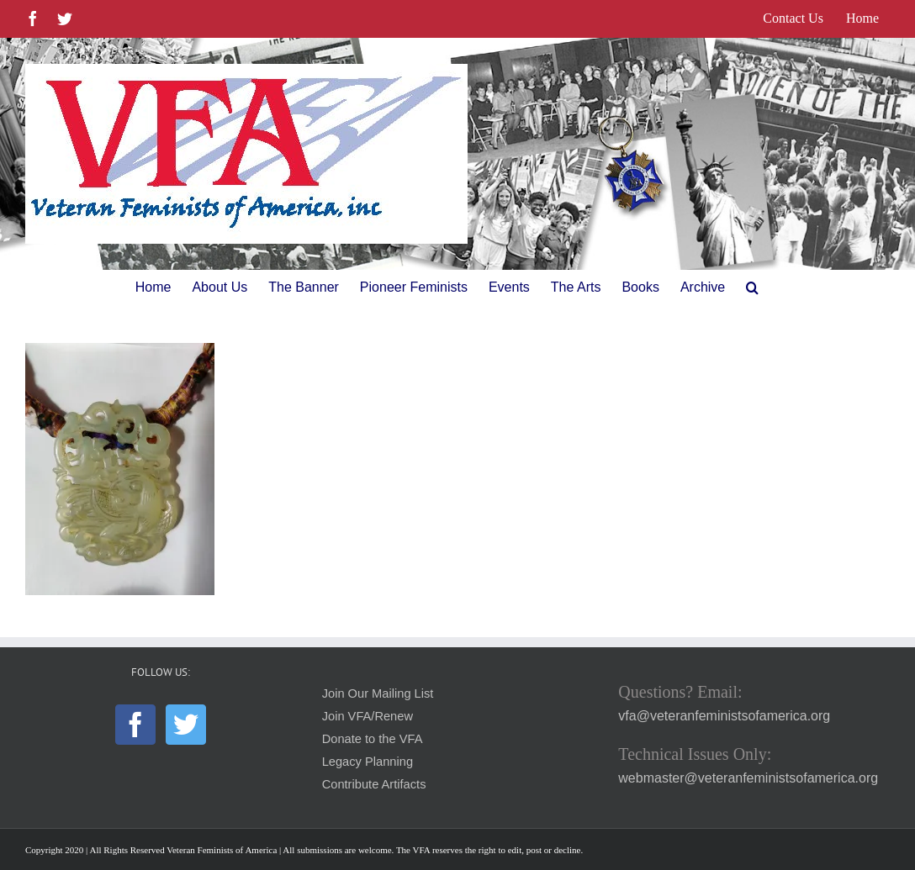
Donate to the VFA (372, 739)
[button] (752, 287)
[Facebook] (135, 724)
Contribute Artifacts (374, 784)
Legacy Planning (367, 761)
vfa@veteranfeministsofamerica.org (724, 716)
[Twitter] (186, 724)
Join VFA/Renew (367, 716)
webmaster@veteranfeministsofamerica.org (748, 778)
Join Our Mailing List (378, 693)
